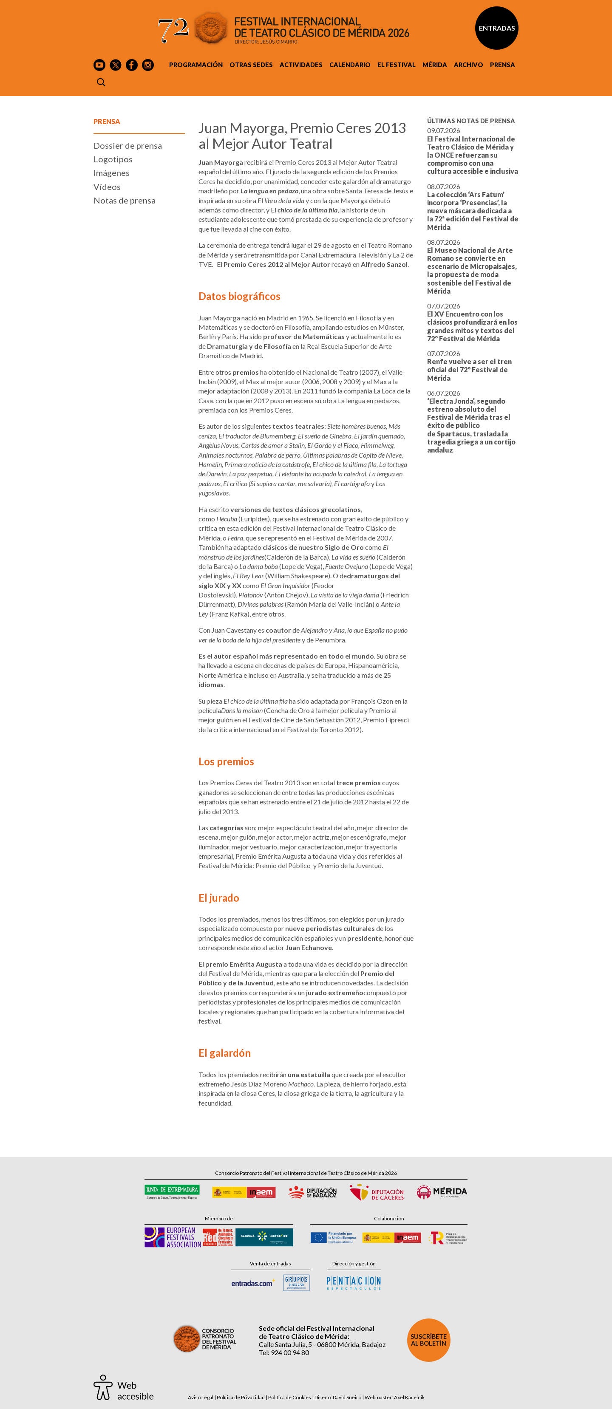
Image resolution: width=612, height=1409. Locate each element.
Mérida (434, 64)
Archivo (468, 64)
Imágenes (112, 172)
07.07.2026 (472, 322)
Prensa (502, 64)
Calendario (350, 64)
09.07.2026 (472, 150)
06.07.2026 (471, 421)
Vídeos (107, 186)
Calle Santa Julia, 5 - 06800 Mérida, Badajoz (322, 1344)
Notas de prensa (125, 200)
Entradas (497, 28)
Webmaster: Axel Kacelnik (395, 1397)
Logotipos (113, 159)
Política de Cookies (289, 1397)
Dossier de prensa (128, 145)
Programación (196, 64)
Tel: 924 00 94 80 (284, 1352)
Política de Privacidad (241, 1397)
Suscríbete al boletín (429, 1340)
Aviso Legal (200, 1397)
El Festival (396, 64)
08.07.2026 (472, 206)
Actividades (301, 64)
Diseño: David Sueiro (337, 1397)
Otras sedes (251, 64)
